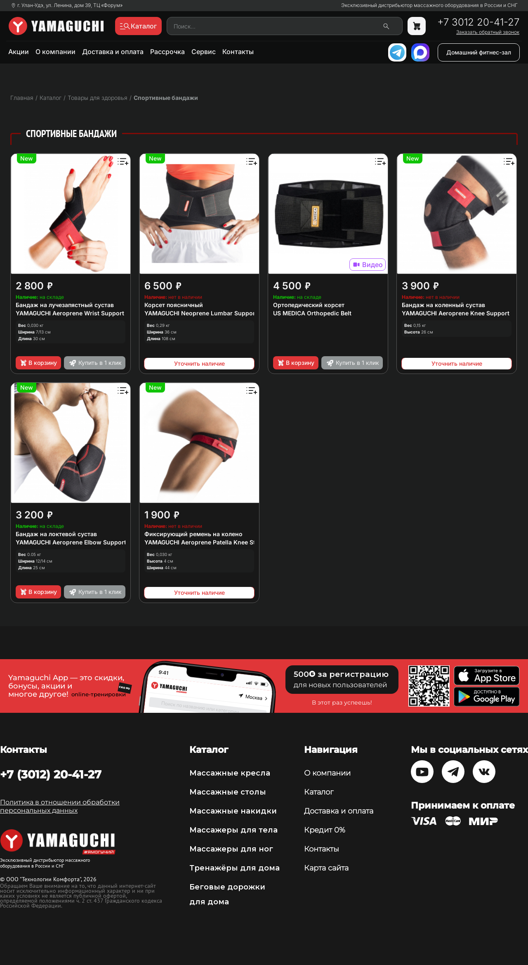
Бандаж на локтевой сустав (56, 533)
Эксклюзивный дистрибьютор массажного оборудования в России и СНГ (429, 5)
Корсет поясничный (173, 304)
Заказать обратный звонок (487, 32)
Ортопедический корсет (308, 304)
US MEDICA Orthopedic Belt (312, 313)
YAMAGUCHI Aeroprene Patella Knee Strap (204, 542)
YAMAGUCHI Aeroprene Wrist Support (70, 313)
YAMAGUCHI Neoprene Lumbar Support (200, 313)
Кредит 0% (324, 830)
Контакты (238, 51)
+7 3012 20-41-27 (478, 22)
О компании (55, 51)
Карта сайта (326, 868)
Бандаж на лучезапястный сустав (65, 304)
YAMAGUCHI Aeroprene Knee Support (455, 313)
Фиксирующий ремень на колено (193, 533)
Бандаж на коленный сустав (443, 304)
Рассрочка (167, 51)
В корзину (38, 363)
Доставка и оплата (113, 51)
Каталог (318, 792)
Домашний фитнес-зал (478, 52)
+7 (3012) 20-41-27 (50, 774)
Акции (18, 51)
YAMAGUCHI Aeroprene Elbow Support (71, 542)
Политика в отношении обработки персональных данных (60, 806)
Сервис (203, 51)
